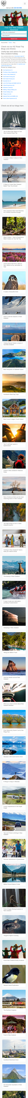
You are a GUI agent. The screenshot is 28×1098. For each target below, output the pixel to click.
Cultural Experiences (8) (8, 85)
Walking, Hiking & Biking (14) (10, 89)
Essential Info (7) (7, 81)
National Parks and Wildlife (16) (10, 96)
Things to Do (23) (7, 94)
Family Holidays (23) (8, 91)
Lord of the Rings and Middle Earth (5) (12, 83)
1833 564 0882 (18, 8)
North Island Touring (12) (9, 78)
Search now (14, 38)
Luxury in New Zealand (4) (9, 74)
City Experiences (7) (7, 70)
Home (10, 42)
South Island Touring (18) (9, 76)
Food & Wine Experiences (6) (10, 98)
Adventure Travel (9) (8, 87)
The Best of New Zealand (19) (10, 72)
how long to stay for (19, 56)
